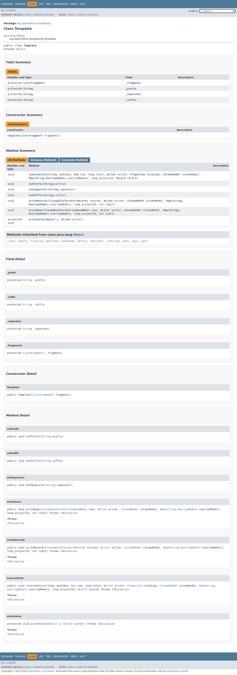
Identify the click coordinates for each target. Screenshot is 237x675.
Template (13, 135)
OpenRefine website (177, 671)
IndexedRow (80, 210)
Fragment (37, 82)
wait (126, 241)
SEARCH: (193, 11)
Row (76, 174)
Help (82, 4)
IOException (69, 512)
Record (121, 178)
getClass (52, 241)
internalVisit (39, 174)
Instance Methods (43, 160)
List (26, 82)
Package (20, 4)
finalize (37, 241)
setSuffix (36, 195)
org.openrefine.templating (34, 23)
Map (31, 178)
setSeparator (38, 189)
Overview (7, 4)
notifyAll (97, 241)
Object (21, 49)
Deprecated (61, 4)
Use (41, 4)
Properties (138, 174)
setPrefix (36, 183)
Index (74, 4)
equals (23, 241)
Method (49, 15)
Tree (48, 4)
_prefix (131, 88)
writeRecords (38, 200)
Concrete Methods (74, 160)
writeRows (36, 210)
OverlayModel (55, 178)
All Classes (8, 10)
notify (82, 241)
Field (27, 15)
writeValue (36, 219)
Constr (37, 15)
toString (113, 241)
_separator (133, 94)
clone (11, 241)
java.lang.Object (14, 35)
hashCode (68, 241)
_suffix (131, 99)
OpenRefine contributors (41, 671)
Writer (111, 174)
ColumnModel (171, 174)
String (28, 88)
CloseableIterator (62, 200)
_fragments (133, 82)
